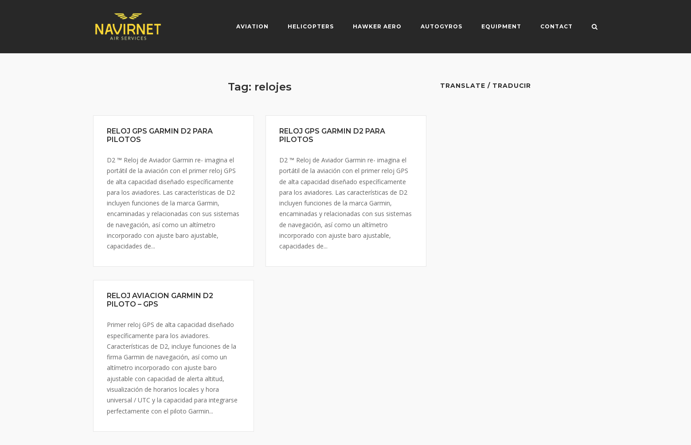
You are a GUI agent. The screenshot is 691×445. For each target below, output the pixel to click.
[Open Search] (594, 28)
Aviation (252, 26)
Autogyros (441, 26)
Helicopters (311, 26)
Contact (556, 26)
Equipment (501, 26)
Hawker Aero (377, 26)
